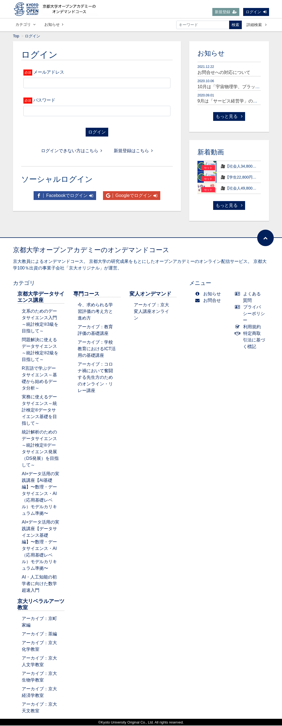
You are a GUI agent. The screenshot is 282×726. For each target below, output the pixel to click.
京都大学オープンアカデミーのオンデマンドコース (91, 250)
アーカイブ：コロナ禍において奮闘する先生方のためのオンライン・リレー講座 (95, 377)
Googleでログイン (131, 196)
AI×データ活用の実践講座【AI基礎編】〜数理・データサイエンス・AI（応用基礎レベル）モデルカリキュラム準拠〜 (40, 494)
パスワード (44, 100)
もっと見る (229, 117)
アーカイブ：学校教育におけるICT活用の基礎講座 (97, 349)
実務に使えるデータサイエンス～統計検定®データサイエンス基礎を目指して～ (39, 410)
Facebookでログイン (65, 196)
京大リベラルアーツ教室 (40, 605)
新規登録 (226, 12)
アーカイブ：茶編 (39, 634)
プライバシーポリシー (251, 314)
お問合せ (209, 301)
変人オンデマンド (150, 294)
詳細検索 (256, 25)
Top (16, 36)
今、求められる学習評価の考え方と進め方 (95, 312)
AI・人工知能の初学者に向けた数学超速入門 (39, 584)
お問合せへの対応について (223, 73)
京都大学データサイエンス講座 (40, 297)
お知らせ (53, 24)
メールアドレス (48, 72)
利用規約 (249, 327)
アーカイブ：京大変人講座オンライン (151, 312)
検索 (235, 25)
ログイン (256, 12)
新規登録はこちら (133, 151)
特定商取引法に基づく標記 (251, 340)
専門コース (86, 294)
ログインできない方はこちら (71, 151)
